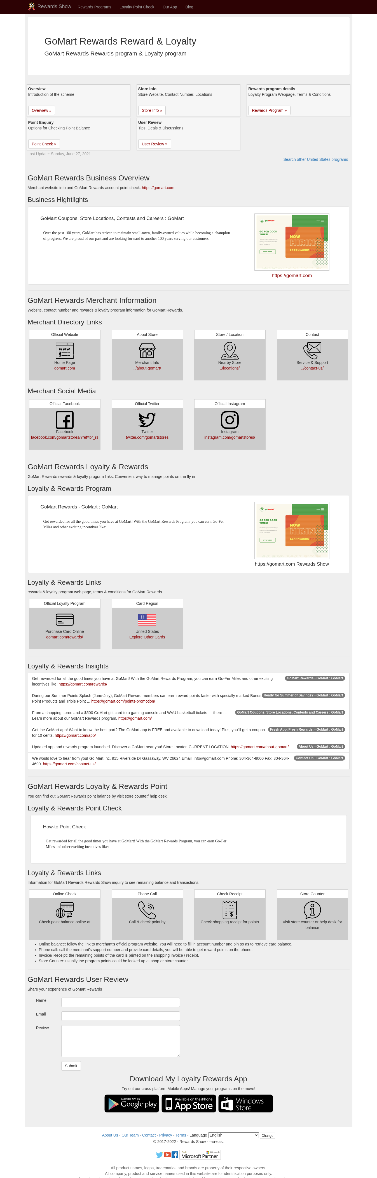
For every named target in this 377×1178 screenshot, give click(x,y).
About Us (110, 1135)
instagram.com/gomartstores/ (229, 437)
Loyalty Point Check (137, 7)
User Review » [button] (154, 144)
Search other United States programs (315, 159)
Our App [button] (170, 7)
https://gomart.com (158, 187)
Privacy (165, 1135)
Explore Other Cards (147, 637)
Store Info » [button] (152, 110)
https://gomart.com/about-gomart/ (260, 747)
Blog (189, 7)
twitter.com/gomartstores (147, 437)
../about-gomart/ (147, 368)
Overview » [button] (41, 110)
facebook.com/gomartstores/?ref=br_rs (65, 437)
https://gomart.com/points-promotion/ (123, 701)
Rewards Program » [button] (269, 110)
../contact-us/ (312, 368)
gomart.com (64, 368)
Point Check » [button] (44, 144)
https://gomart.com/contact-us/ (69, 764)
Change (267, 1136)
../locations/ (230, 368)
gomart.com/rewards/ (64, 637)
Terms (180, 1135)
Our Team (130, 1135)
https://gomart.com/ (135, 718)
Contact (149, 1135)
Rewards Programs (94, 7)
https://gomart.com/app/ (75, 735)
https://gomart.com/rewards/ (82, 684)
